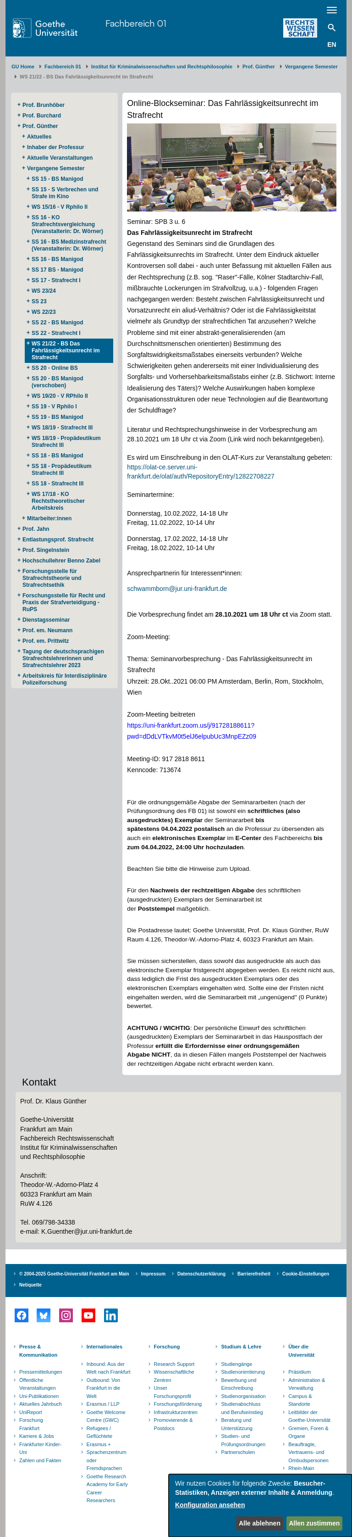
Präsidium (299, 1372)
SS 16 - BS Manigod (57, 259)
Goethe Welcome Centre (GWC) (106, 1416)
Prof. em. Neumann (47, 630)
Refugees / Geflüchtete (99, 1432)
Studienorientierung (242, 1372)
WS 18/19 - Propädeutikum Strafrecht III (66, 441)
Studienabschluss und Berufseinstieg (242, 1408)
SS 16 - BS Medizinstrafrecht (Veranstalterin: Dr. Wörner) (69, 245)
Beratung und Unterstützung (236, 1424)
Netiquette (30, 1284)
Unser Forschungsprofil (172, 1392)
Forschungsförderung (177, 1404)
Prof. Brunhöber (43, 105)
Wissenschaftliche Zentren (174, 1376)
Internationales (104, 1346)
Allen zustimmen (314, 1523)
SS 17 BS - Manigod (57, 270)
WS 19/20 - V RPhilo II (60, 396)
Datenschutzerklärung (201, 1273)
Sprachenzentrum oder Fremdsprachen (106, 1460)
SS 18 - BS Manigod (57, 455)
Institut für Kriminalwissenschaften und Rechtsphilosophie (161, 66)
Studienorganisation (243, 1396)
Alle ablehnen (259, 1523)
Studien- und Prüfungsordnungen (243, 1440)
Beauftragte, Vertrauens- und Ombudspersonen (308, 1452)
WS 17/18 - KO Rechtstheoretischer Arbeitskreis (58, 501)
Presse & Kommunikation (38, 1351)
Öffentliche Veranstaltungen (37, 1384)
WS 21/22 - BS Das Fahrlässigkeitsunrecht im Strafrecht (66, 350)
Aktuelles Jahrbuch (40, 1404)
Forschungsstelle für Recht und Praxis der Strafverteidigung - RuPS (63, 602)
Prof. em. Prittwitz (45, 641)
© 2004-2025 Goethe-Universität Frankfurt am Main (74, 1273)
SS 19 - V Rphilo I (54, 406)
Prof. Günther (258, 66)
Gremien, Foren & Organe (308, 1432)
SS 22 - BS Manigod (57, 322)
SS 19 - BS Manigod (57, 417)
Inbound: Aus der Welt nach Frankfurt (109, 1368)
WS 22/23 (44, 312)
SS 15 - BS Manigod (57, 179)
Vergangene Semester (311, 66)
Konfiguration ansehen (210, 1505)
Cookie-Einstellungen (305, 1273)
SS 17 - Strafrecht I (56, 280)
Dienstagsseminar (46, 620)
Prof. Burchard (41, 115)
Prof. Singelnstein (45, 550)
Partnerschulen (238, 1452)
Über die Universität (301, 1351)
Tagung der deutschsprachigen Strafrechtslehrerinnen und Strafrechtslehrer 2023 (63, 658)
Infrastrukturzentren (176, 1412)
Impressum (153, 1273)
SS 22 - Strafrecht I (56, 333)
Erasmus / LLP (103, 1404)
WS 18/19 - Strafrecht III (62, 427)
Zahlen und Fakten (40, 1460)
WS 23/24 (44, 291)
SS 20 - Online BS (55, 368)
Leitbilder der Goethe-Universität (309, 1416)
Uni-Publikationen (39, 1396)
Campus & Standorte (300, 1400)
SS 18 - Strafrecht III (57, 483)
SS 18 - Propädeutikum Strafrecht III (62, 469)
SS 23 (39, 301)
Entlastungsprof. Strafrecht (58, 539)
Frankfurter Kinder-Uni (40, 1448)
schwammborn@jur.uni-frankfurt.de (177, 588)
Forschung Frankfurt (31, 1424)
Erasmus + (99, 1444)
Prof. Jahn (36, 529)
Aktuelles (39, 137)
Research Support (174, 1364)
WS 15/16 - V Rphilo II (60, 207)
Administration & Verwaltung (306, 1384)
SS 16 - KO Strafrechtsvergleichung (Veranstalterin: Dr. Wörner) (67, 224)
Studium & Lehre (241, 1346)
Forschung (167, 1346)
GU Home (22, 66)
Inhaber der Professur (55, 147)
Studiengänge (236, 1364)
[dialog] (260, 1505)
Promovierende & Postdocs (173, 1424)
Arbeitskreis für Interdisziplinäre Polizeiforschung (64, 679)
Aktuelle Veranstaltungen (60, 158)
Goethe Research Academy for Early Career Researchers (107, 1489)
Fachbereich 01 (135, 23)
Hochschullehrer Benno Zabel (61, 560)
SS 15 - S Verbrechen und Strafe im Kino (65, 193)
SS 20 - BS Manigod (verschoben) (57, 382)
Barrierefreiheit (253, 1273)
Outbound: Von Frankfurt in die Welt (103, 1388)
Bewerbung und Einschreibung (238, 1384)
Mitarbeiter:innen (49, 518)
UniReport (30, 1412)
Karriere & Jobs (36, 1436)
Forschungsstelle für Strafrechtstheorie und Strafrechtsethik (52, 578)
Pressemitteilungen (40, 1372)
